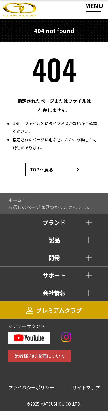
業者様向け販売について (39, 355)
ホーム (15, 200)
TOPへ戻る (41, 169)
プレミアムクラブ (54, 310)
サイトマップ (86, 387)
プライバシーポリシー (31, 387)
